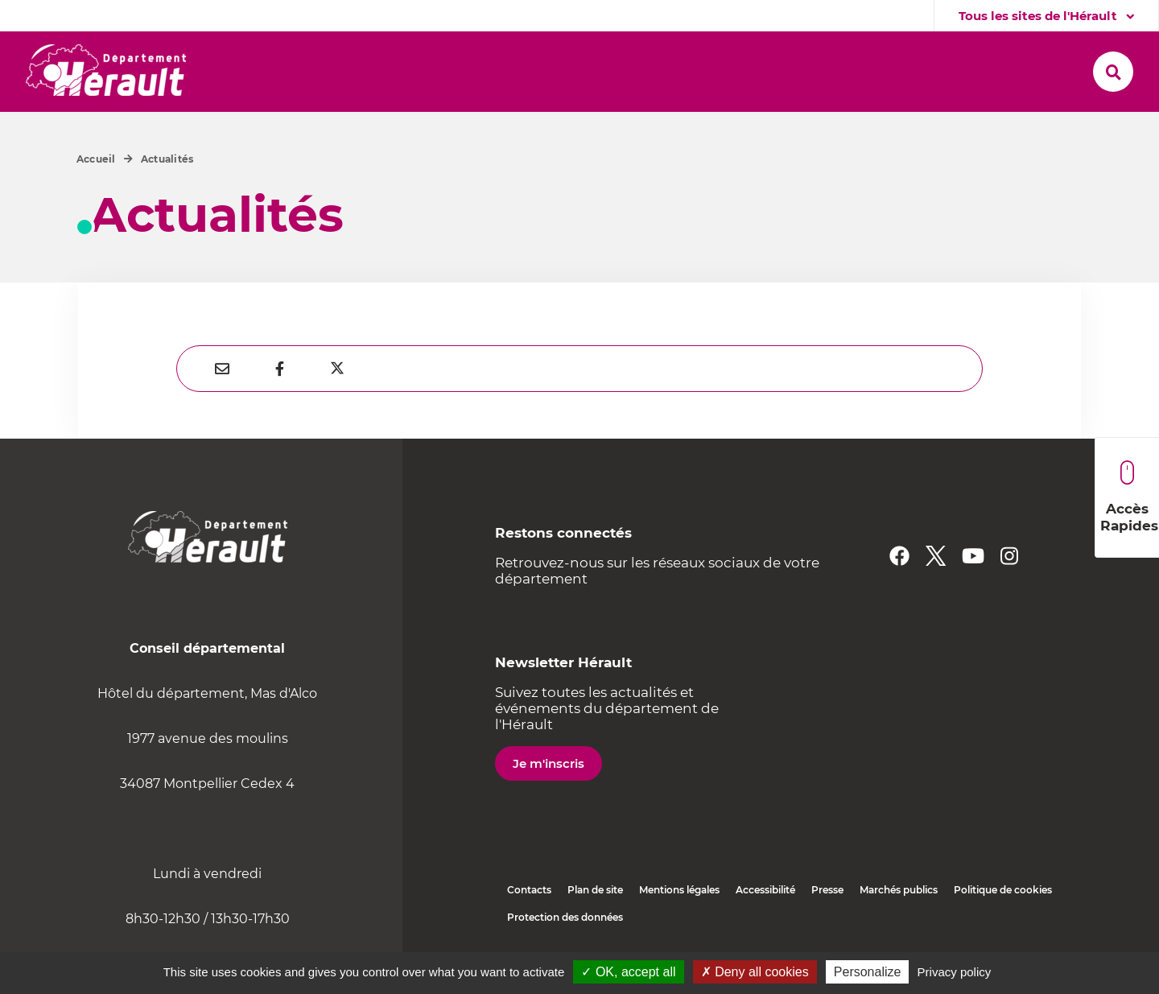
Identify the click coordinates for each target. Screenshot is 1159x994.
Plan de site (595, 890)
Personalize (867, 972)
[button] (286, 72)
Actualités (167, 159)
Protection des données (565, 917)
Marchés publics (899, 890)
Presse (827, 890)
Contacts (529, 890)
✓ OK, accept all (628, 972)
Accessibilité (765, 890)
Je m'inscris (548, 763)
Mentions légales (679, 890)
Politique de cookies (1003, 890)
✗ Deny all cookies (755, 972)
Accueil (96, 159)
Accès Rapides (1129, 497)
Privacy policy (955, 972)
